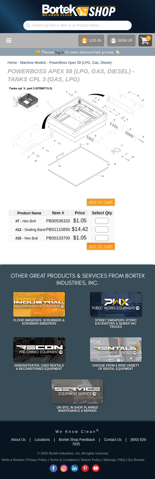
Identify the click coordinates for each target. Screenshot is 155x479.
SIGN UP (121, 40)
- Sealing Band (30, 230)
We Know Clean (77, 432)
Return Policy (91, 460)
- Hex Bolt (25, 221)
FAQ (121, 460)
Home (12, 63)
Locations (42, 440)
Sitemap (109, 460)
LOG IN (91, 40)
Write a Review (13, 460)
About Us (18, 440)
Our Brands (136, 460)
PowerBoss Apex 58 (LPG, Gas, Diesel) (80, 63)
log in (59, 52)
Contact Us (112, 440)
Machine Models (33, 63)
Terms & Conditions (64, 460)
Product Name (29, 213)
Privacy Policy (37, 460)
